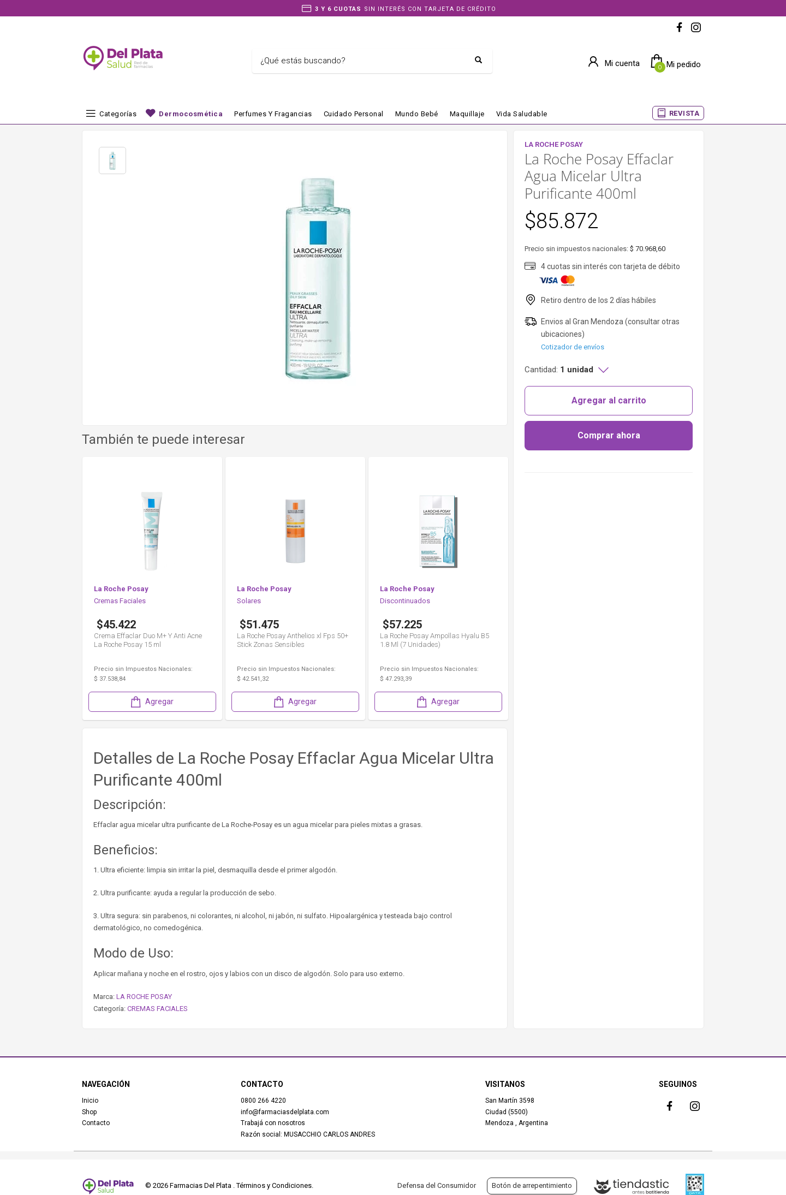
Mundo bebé (416, 114)
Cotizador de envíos (572, 347)
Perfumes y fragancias (273, 114)
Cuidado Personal (354, 114)
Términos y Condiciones (274, 1185)
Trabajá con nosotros (273, 1123)
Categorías (117, 114)
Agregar (151, 702)
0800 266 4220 (263, 1100)
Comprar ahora (608, 435)
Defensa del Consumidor (436, 1185)
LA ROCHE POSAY (144, 996)
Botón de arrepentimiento (532, 1185)
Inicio (90, 1100)
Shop (89, 1112)
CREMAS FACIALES (157, 1008)
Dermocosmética (191, 114)
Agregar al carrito (608, 400)
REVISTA (684, 113)
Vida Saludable (521, 114)
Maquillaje (467, 114)
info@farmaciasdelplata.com (285, 1112)
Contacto (96, 1123)
